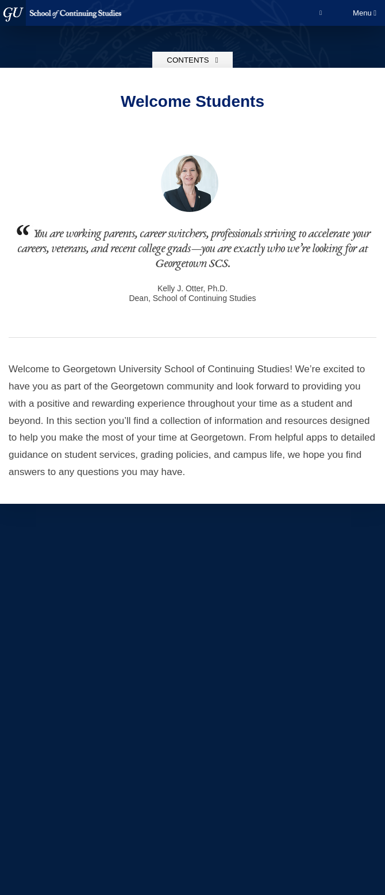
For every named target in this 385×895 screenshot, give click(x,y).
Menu (364, 13)
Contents (192, 60)
